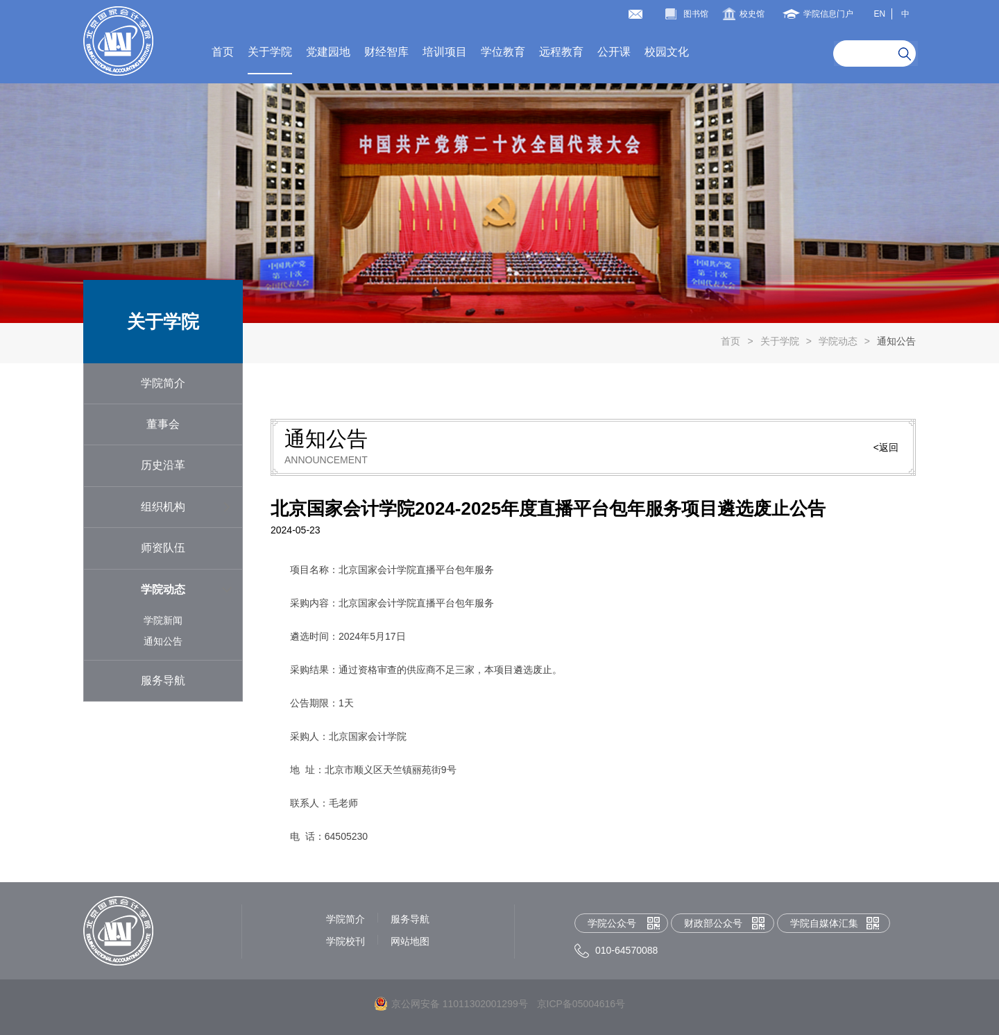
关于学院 (270, 52)
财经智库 (386, 52)
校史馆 (752, 14)
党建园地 (328, 52)
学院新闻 (163, 620)
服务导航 (163, 680)
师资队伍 (163, 548)
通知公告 (896, 341)
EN (879, 14)
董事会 (163, 424)
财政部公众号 (713, 923)
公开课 (614, 52)
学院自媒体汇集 (824, 923)
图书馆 (695, 14)
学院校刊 (345, 941)
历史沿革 (163, 465)
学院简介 (163, 383)
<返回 (885, 447)
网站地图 (410, 941)
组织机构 (163, 507)
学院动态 (838, 341)
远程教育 (561, 52)
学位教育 (503, 52)
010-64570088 (626, 950)
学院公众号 (612, 923)
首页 (223, 52)
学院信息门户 (828, 14)
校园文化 (666, 52)
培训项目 (444, 52)
